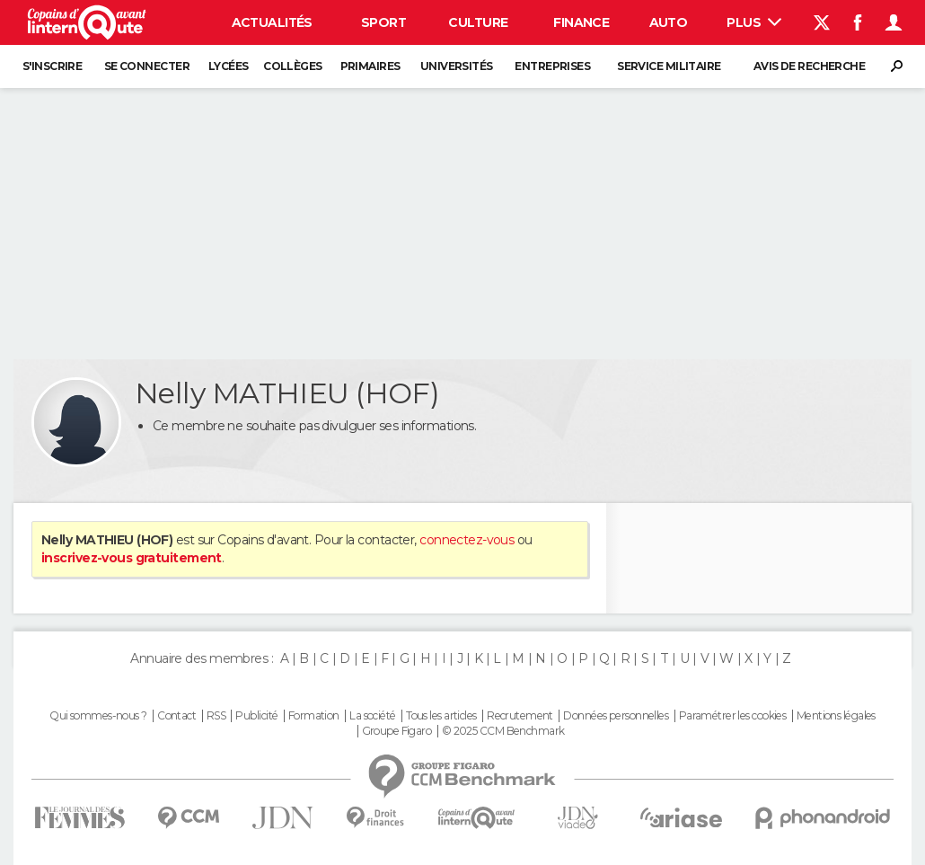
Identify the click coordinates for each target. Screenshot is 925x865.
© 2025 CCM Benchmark (503, 731)
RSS (216, 716)
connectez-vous (466, 540)
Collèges (292, 66)
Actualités (272, 22)
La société (372, 716)
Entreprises (552, 66)
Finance (581, 22)
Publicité (256, 716)
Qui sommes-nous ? (97, 716)
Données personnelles (615, 716)
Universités (456, 66)
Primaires (370, 66)
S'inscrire (52, 66)
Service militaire (668, 66)
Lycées (228, 66)
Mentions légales (836, 716)
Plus (754, 22)
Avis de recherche (809, 66)
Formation (313, 716)
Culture (477, 22)
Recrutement (520, 716)
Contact (176, 716)
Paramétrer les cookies (733, 716)
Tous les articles (441, 716)
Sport (383, 22)
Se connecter (146, 66)
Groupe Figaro (397, 731)
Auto (668, 22)
